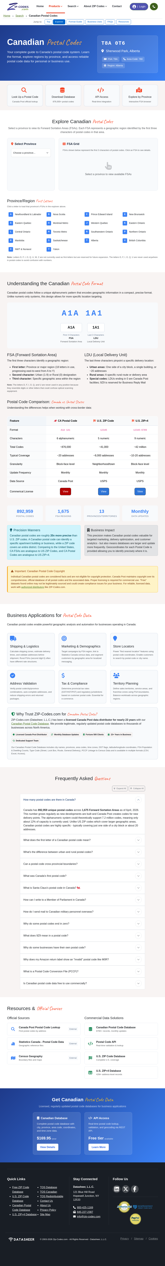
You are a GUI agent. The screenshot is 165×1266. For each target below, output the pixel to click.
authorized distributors (32, 587)
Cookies (153, 1238)
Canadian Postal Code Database (30, 723)
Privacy (124, 1238)
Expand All (120, 788)
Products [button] (54, 6)
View (65, 491)
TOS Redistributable (51, 1196)
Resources (123, 21)
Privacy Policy (48, 1210)
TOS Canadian (48, 1191)
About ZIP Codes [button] (94, 6)
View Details (47, 1147)
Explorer (59, 21)
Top (48, 21)
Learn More (99, 1147)
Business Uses (94, 21)
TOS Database (48, 1187)
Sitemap (138, 1238)
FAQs (110, 21)
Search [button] (72, 6)
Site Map (45, 1214)
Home (40, 6)
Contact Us (46, 1201)
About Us (45, 1205)
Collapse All (137, 788)
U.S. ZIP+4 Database (24, 1214)
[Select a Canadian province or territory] (31, 153)
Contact (117, 6)
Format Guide (75, 21)
